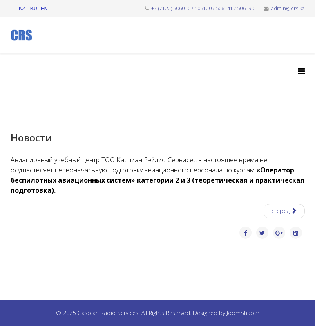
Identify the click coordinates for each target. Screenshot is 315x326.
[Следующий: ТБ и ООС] (284, 211)
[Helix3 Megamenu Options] (301, 71)
